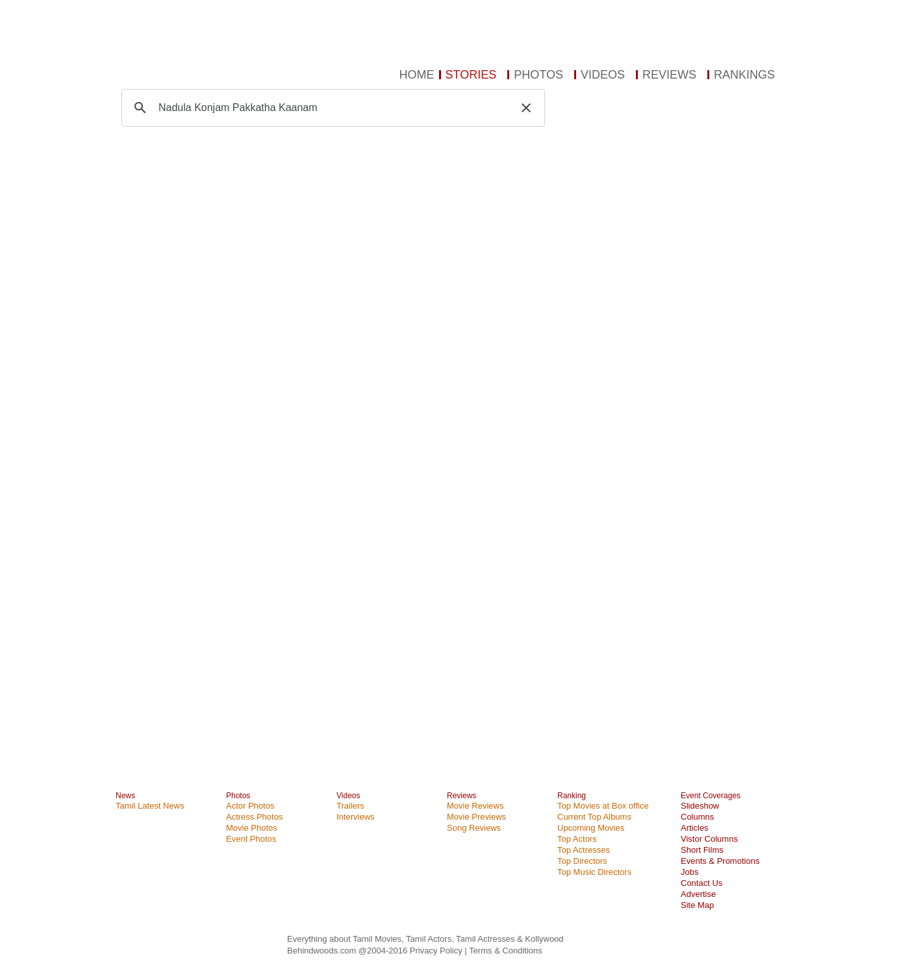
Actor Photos (250, 806)
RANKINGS (744, 74)
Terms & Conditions (505, 950)
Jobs (689, 872)
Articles (695, 828)
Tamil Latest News (150, 806)
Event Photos (251, 839)
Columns (697, 817)
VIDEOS (603, 74)
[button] (526, 108)
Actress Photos (254, 817)
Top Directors (582, 861)
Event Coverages (710, 795)
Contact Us (701, 883)
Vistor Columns (709, 839)
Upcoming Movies (590, 828)
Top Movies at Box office (603, 806)
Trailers (350, 806)
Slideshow (700, 806)
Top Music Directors (594, 872)
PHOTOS (538, 74)
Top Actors (577, 839)
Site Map (697, 905)
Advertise (698, 894)
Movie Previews (476, 817)
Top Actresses (583, 850)
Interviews (355, 817)
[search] (331, 108)
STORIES (471, 74)
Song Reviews (474, 828)
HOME (417, 74)
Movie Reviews (475, 806)
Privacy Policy (437, 950)
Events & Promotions (720, 861)
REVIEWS (669, 74)
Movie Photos (251, 828)
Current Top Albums (594, 817)
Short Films (702, 850)
